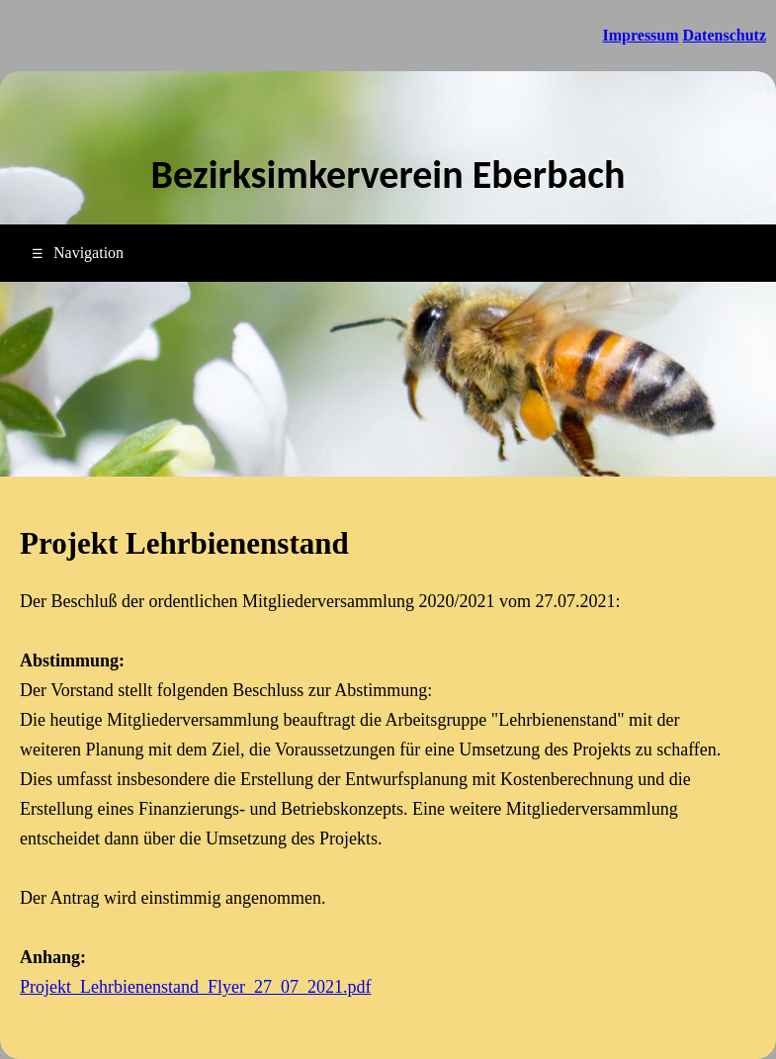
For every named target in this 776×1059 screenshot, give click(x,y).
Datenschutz (724, 35)
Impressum (641, 35)
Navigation (78, 252)
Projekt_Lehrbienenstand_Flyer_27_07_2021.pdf (195, 987)
